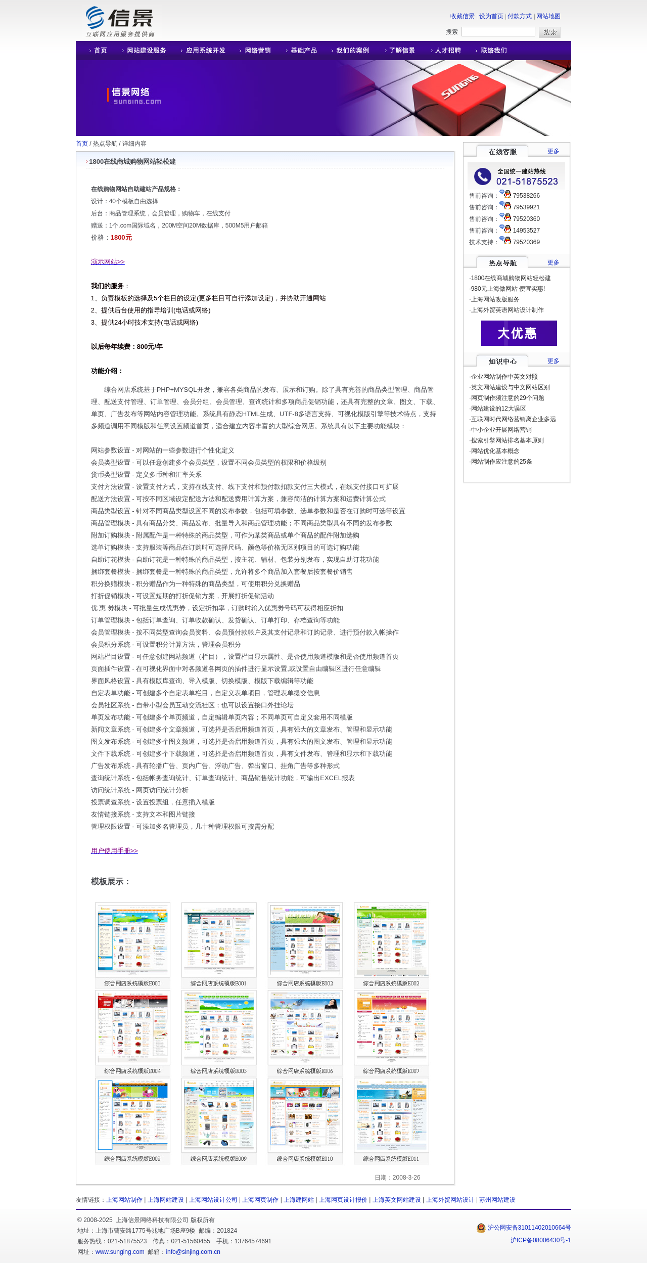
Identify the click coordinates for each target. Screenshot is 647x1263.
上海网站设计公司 (213, 1199)
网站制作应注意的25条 (501, 461)
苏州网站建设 (497, 1199)
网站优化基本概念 (495, 451)
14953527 (526, 230)
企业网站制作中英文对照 (504, 376)
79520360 (526, 218)
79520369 (526, 242)
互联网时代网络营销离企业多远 (513, 419)
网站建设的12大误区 (498, 408)
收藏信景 (462, 16)
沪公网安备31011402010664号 (524, 1227)
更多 (553, 151)
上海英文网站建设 (397, 1199)
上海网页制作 (260, 1199)
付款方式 (519, 16)
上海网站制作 (124, 1199)
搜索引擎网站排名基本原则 (507, 440)
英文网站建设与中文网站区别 (510, 387)
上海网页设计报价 (343, 1199)
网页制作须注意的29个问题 (507, 397)
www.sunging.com (120, 1251)
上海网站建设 (166, 1199)
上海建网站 (299, 1199)
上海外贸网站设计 (450, 1199)
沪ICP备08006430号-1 (541, 1240)
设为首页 (491, 16)
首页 (82, 143)
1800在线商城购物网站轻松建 (511, 278)
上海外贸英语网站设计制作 (507, 309)
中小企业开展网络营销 (501, 429)
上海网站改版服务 (495, 299)
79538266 (526, 195)
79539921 (526, 207)
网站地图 (548, 16)
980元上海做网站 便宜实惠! (508, 288)
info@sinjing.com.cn (193, 1251)
